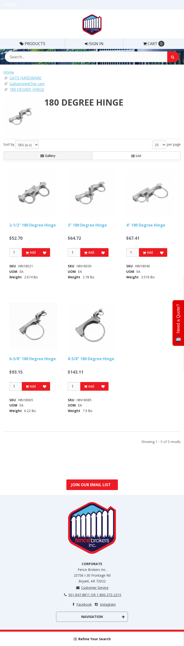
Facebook (81, 604)
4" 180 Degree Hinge (145, 225)
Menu (11, 4)
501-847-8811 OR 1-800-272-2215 (92, 594)
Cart (153, 44)
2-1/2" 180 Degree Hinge (32, 225)
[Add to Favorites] (44, 252)
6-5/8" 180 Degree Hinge (32, 358)
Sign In (94, 43)
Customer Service (92, 587)
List (136, 155)
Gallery (47, 155)
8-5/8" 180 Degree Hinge (91, 358)
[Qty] (15, 252)
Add (31, 252)
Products (32, 43)
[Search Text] (92, 56)
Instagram (105, 604)
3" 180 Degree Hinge (87, 225)
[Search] (173, 56)
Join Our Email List (91, 484)
